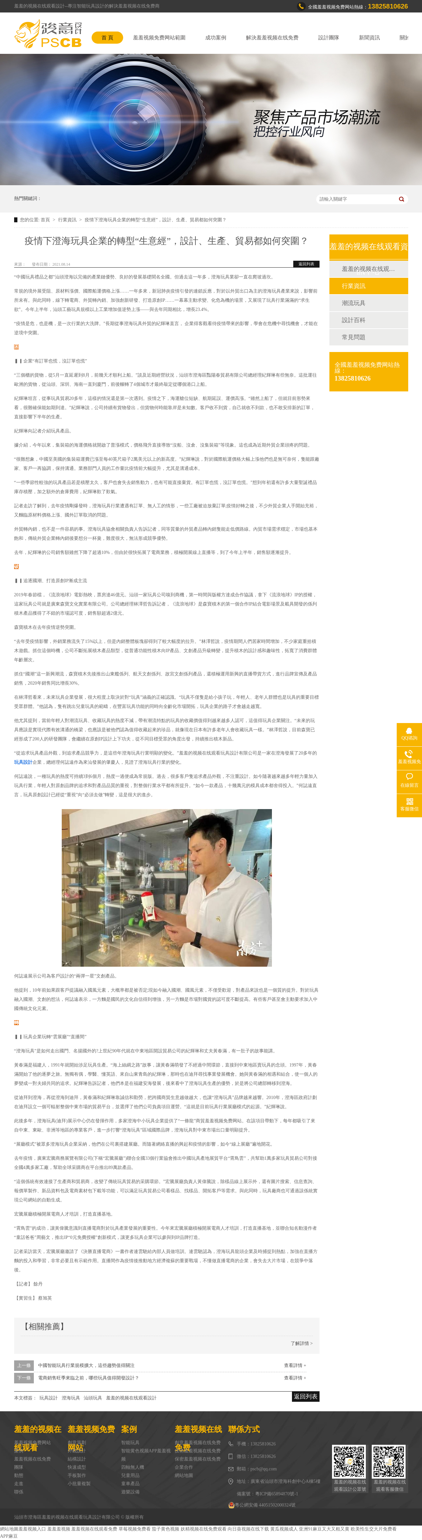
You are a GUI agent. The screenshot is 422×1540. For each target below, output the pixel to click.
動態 (18, 1475)
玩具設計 (48, 1398)
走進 (18, 1483)
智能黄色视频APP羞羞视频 (146, 1455)
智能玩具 (130, 1442)
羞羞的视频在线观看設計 (131, 1398)
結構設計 (77, 1459)
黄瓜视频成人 (284, 1529)
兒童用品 (130, 1475)
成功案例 (215, 37)
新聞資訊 (369, 37)
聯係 (18, 1491)
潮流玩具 (354, 303)
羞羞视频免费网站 (32, 1442)
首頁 (46, 219)
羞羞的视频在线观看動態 (368, 269)
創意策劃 (77, 1442)
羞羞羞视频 (58, 1529)
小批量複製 (79, 1483)
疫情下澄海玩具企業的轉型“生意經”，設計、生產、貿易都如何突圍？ (156, 219)
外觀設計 (77, 1450)
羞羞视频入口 (32, 1529)
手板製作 (77, 1475)
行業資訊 (68, 219)
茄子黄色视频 (165, 1529)
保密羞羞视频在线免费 (198, 1459)
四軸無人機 (132, 1467)
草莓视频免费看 (135, 1529)
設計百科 (354, 320)
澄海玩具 (71, 1398)
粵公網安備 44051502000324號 (262, 1505)
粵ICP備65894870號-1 (276, 1493)
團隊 (18, 1467)
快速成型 (77, 1467)
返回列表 (306, 264)
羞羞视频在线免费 (32, 1459)
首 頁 (107, 37)
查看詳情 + (295, 1365)
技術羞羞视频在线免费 (198, 1450)
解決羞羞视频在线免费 (272, 37)
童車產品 (130, 1483)
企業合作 (184, 1467)
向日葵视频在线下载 (248, 1529)
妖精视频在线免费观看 (204, 1529)
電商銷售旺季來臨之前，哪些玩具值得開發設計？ (88, 1377)
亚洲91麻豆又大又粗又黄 (324, 1529)
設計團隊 (328, 37)
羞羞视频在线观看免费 (94, 1529)
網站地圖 (184, 1475)
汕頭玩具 (93, 1398)
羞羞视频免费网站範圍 (159, 37)
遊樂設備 (130, 1491)
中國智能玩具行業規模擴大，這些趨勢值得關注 (86, 1365)
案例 (18, 1450)
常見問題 (354, 337)
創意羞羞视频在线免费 (198, 1442)
